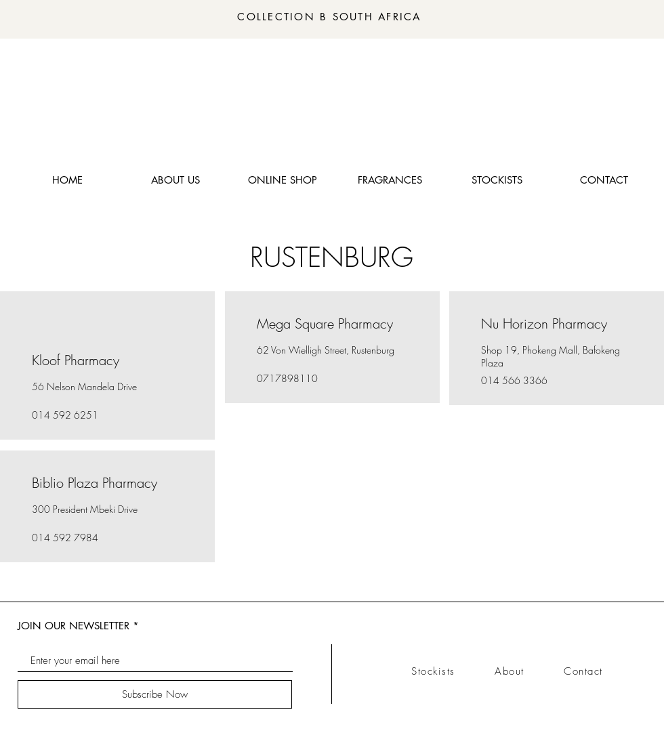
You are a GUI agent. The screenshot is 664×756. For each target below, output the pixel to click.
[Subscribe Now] (155, 694)
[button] (389, 180)
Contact (583, 671)
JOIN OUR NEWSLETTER (73, 626)
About (529, 671)
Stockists (453, 671)
